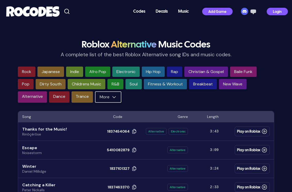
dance (59, 96)
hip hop (153, 71)
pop (25, 84)
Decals (162, 11)
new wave (232, 84)
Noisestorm (32, 152)
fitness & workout (165, 84)
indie (74, 71)
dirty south (50, 84)
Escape (29, 147)
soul (134, 84)
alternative (32, 96)
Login (277, 12)
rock (26, 71)
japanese (51, 71)
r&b (115, 84)
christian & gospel (206, 71)
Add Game (217, 12)
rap (174, 71)
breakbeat (203, 84)
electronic (126, 71)
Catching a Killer (39, 185)
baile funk (243, 71)
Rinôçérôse (31, 134)
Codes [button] (139, 11)
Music (183, 11)
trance (82, 96)
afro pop (97, 71)
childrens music (86, 84)
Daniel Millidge (34, 171)
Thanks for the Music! (44, 129)
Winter (29, 166)
